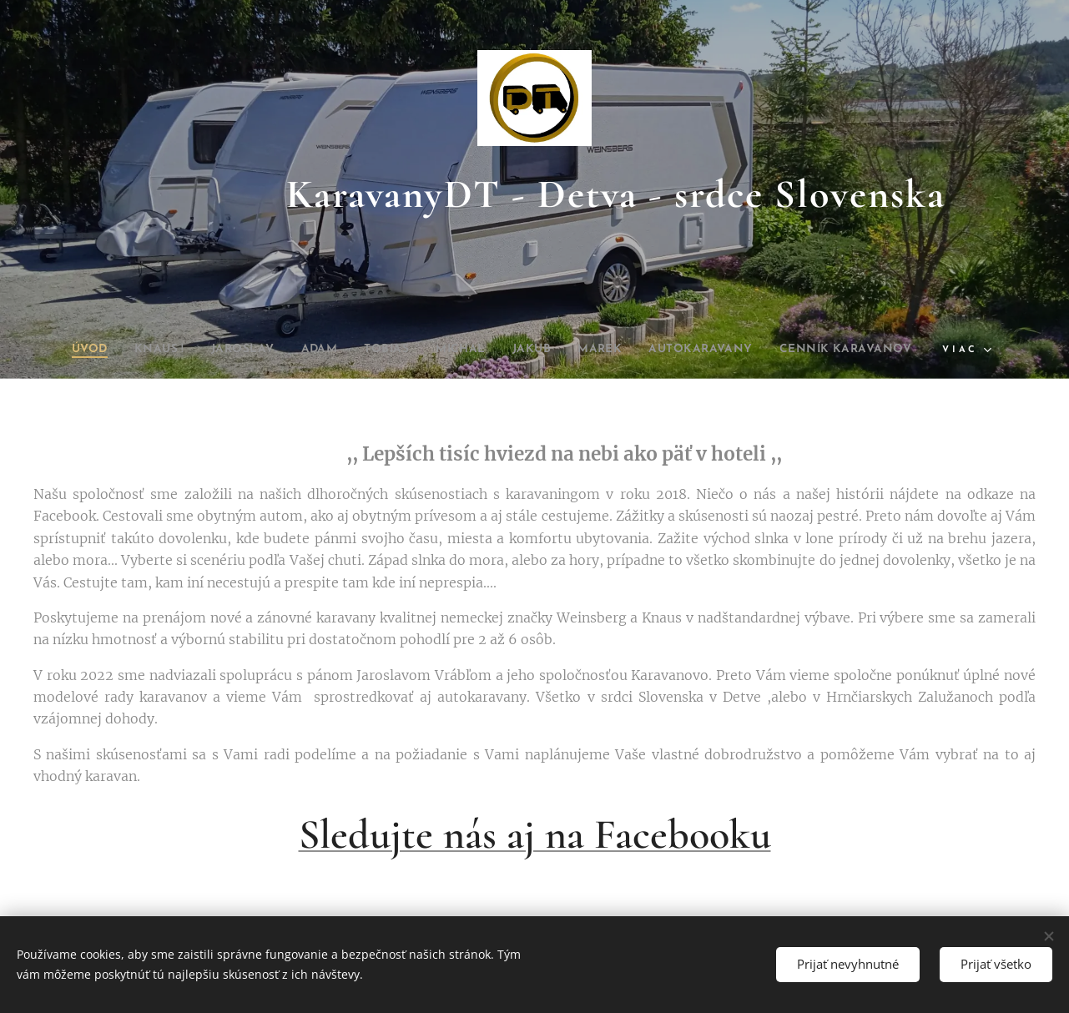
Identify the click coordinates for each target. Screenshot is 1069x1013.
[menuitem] (51, 349)
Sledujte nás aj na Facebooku (535, 834)
